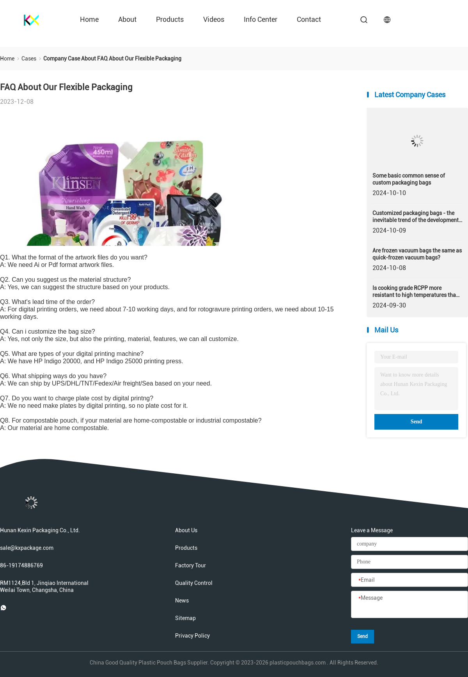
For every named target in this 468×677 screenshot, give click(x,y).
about (127, 19)
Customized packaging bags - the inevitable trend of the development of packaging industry (415, 217)
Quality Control (194, 583)
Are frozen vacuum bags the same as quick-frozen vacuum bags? (417, 254)
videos (213, 19)
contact (309, 19)
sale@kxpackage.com (26, 548)
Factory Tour (190, 565)
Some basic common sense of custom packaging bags (408, 179)
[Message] (409, 604)
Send (416, 422)
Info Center (260, 19)
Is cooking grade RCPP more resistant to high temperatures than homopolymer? (415, 292)
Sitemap (185, 618)
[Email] (409, 580)
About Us (186, 530)
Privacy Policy (192, 636)
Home (89, 19)
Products (170, 19)
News (182, 600)
